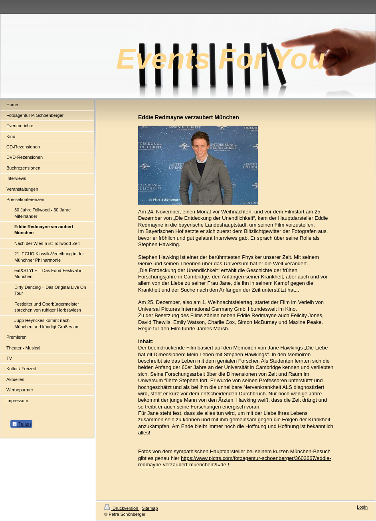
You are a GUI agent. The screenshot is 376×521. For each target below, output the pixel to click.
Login (362, 507)
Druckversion (121, 508)
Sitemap (150, 508)
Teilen (21, 424)
